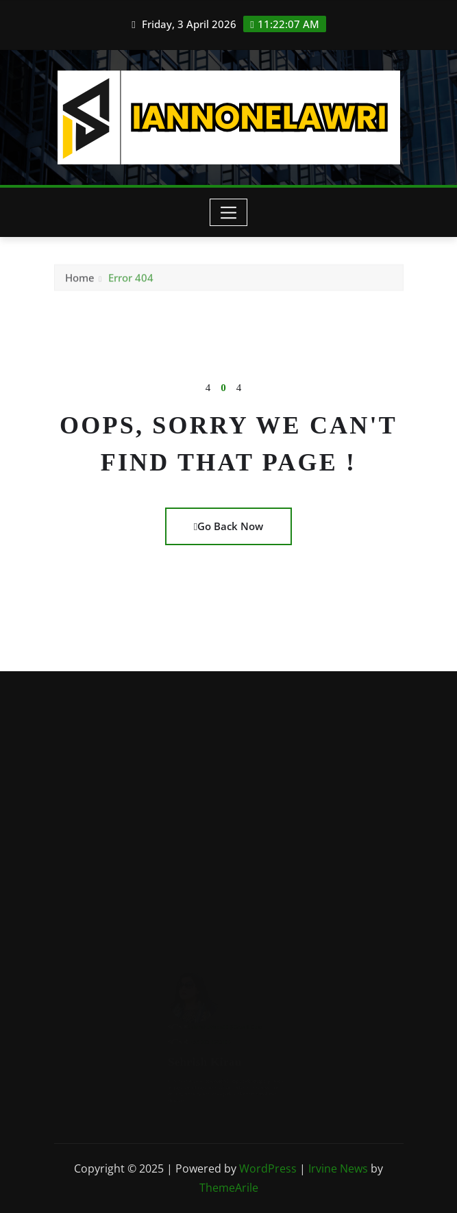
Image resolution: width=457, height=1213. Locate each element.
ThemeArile (228, 1187)
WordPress (268, 1168)
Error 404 (130, 279)
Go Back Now (228, 526)
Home (80, 279)
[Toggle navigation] (228, 212)
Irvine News (338, 1168)
